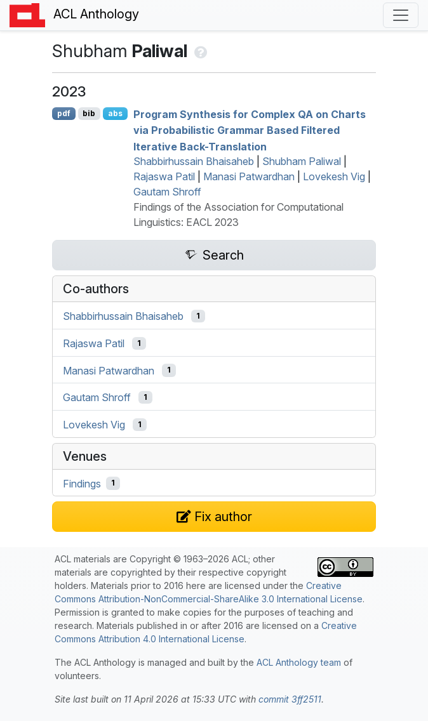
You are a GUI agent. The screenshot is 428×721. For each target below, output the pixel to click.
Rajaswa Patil (164, 176)
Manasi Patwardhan (249, 176)
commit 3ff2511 (289, 699)
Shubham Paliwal (301, 161)
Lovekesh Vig (334, 176)
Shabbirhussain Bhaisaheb (193, 161)
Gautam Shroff (167, 191)
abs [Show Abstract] (115, 113)
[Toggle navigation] (400, 15)
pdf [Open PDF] (63, 113)
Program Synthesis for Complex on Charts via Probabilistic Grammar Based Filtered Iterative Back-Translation (249, 129)
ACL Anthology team (299, 662)
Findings (82, 483)
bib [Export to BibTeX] (89, 113)
